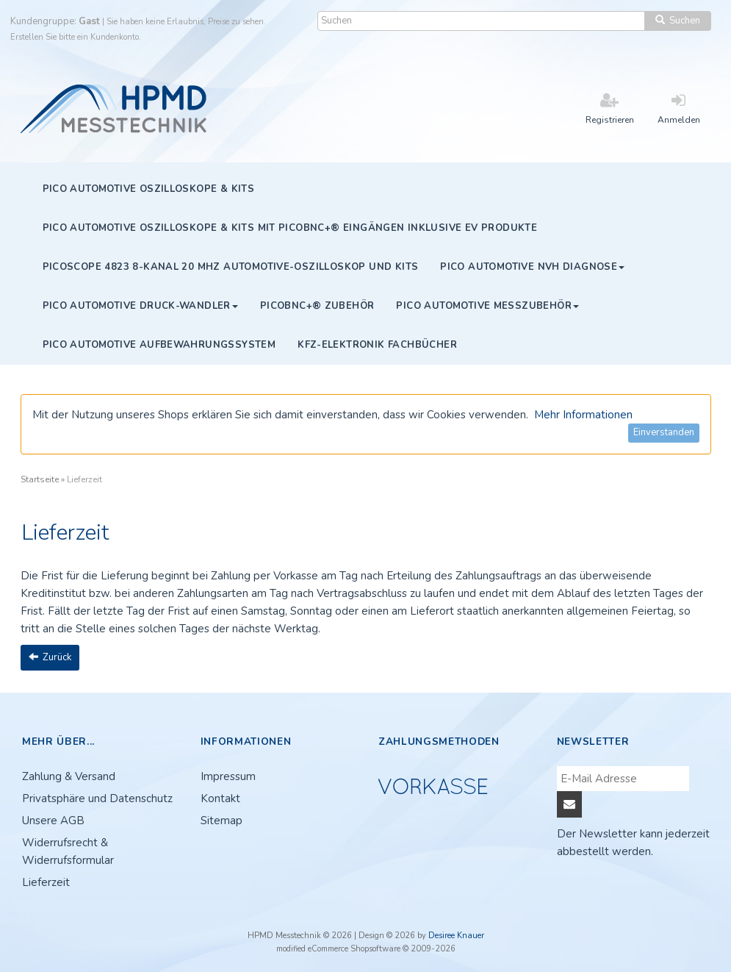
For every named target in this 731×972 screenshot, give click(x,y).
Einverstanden (663, 432)
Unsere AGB (53, 820)
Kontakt (220, 798)
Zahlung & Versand (68, 776)
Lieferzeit (46, 882)
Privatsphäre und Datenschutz (97, 798)
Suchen (677, 20)
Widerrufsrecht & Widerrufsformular (68, 851)
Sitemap (221, 820)
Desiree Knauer (456, 935)
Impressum (228, 776)
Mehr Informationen (583, 414)
